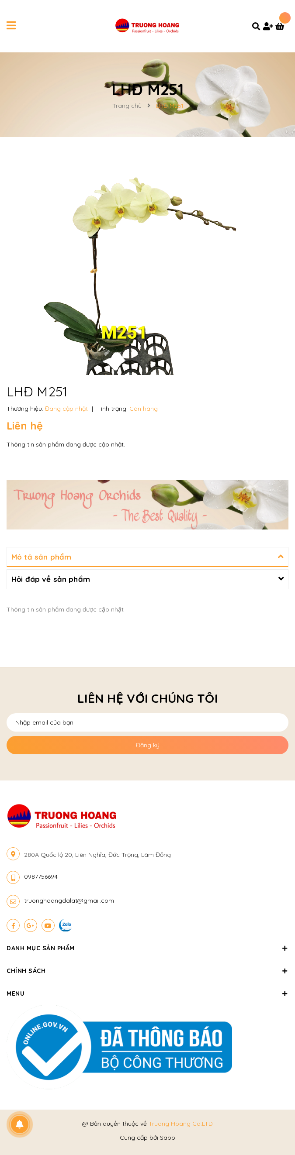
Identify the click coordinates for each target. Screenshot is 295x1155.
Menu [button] (147, 993)
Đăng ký (148, 745)
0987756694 (41, 876)
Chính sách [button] (147, 971)
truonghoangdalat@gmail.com (69, 900)
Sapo (167, 1137)
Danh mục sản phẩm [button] (147, 948)
